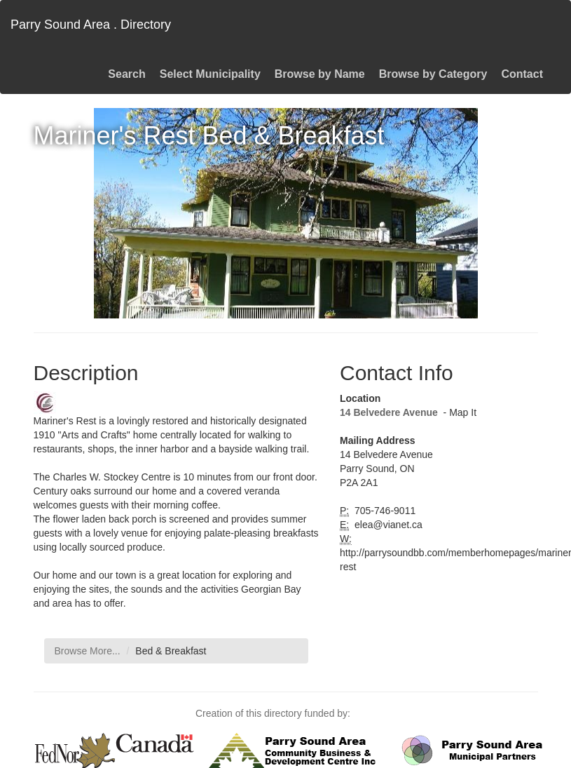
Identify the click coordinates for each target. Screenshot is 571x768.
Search (126, 74)
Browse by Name (320, 74)
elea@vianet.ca (387, 524)
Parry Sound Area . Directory (91, 25)
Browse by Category (433, 74)
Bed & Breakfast (170, 650)
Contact (522, 74)
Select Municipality (210, 74)
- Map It (458, 412)
